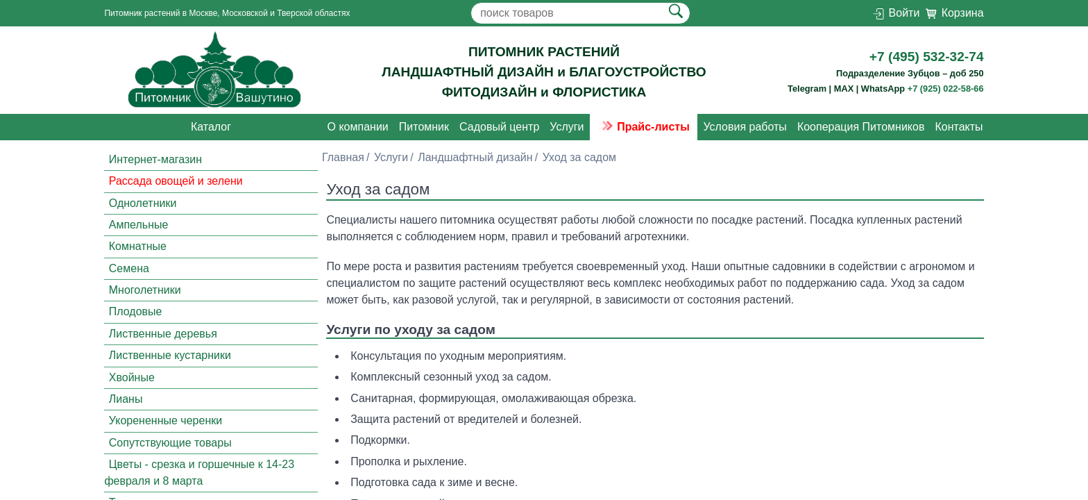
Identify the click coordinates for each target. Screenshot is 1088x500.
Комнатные (138, 246)
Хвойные (132, 377)
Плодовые (135, 312)
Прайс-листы (643, 127)
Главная (343, 157)
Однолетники (143, 203)
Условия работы (744, 127)
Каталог (211, 127)
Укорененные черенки (165, 420)
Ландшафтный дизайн (475, 157)
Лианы (126, 399)
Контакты (959, 127)
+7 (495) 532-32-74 (926, 56)
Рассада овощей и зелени (176, 181)
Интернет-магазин (155, 159)
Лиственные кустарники (170, 355)
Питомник (424, 127)
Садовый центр (499, 127)
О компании (358, 127)
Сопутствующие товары (170, 443)
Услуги (567, 127)
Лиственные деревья (163, 334)
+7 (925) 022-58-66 (946, 88)
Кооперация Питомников (861, 127)
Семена (129, 268)
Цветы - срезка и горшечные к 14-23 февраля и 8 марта (199, 472)
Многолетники (145, 290)
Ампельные (139, 225)
